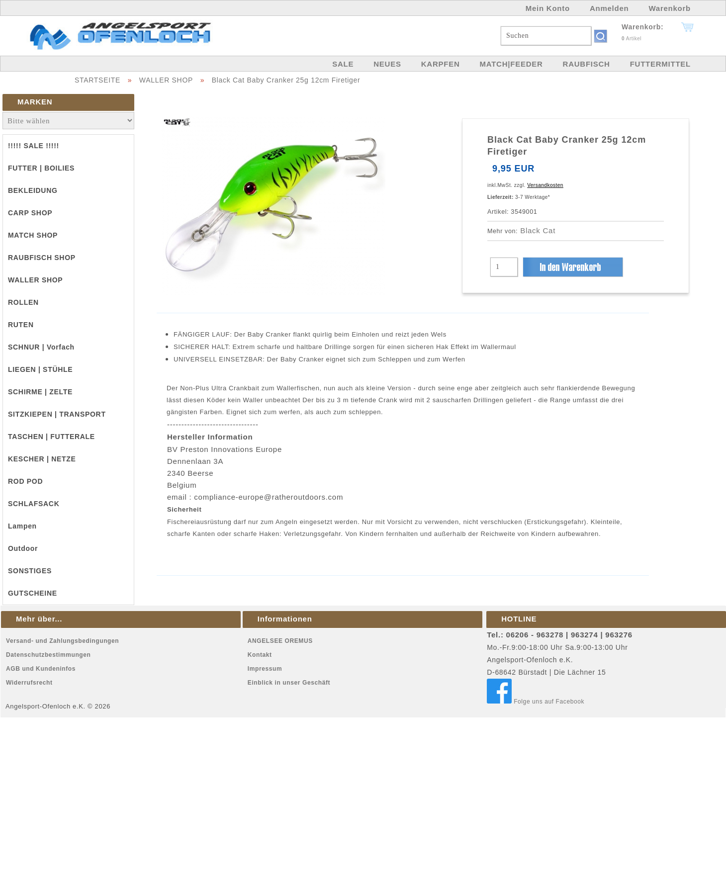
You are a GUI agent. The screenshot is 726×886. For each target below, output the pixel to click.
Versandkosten (545, 185)
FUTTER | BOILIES (41, 168)
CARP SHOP (30, 213)
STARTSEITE (97, 80)
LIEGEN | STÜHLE (40, 369)
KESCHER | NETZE (42, 459)
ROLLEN (23, 302)
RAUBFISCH (586, 64)
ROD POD (25, 481)
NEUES (387, 64)
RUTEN (21, 325)
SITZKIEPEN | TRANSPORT (57, 414)
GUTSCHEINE (32, 593)
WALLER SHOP (166, 80)
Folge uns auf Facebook (535, 701)
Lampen (22, 526)
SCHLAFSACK (33, 504)
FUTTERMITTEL (660, 64)
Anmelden (609, 8)
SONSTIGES (30, 571)
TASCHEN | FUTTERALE (51, 437)
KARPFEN (440, 64)
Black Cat (537, 230)
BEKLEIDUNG (33, 190)
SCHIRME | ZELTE (40, 392)
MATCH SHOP (33, 235)
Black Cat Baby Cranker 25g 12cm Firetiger (286, 80)
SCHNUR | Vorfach (41, 347)
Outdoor (23, 548)
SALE (343, 64)
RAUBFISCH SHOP (42, 258)
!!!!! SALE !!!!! (33, 146)
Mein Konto (548, 8)
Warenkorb (669, 8)
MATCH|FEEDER (511, 64)
